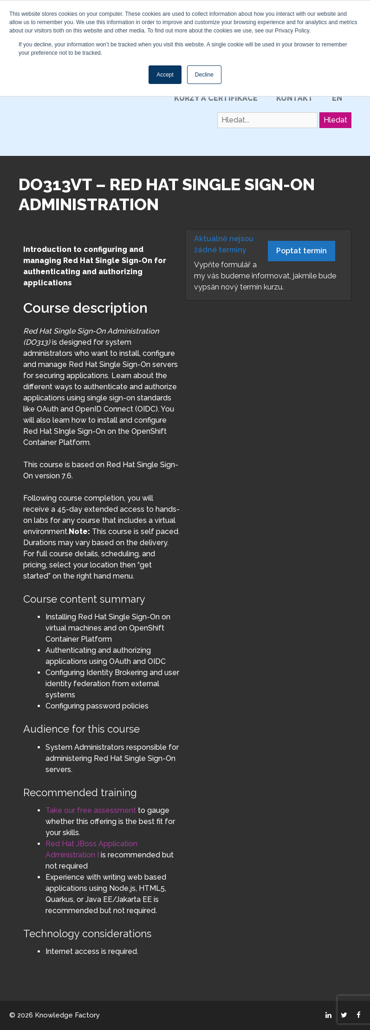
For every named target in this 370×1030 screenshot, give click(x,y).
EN (337, 98)
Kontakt (294, 98)
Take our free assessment (90, 810)
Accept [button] (165, 74)
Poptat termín (301, 250)
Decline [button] (204, 74)
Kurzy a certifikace (216, 98)
